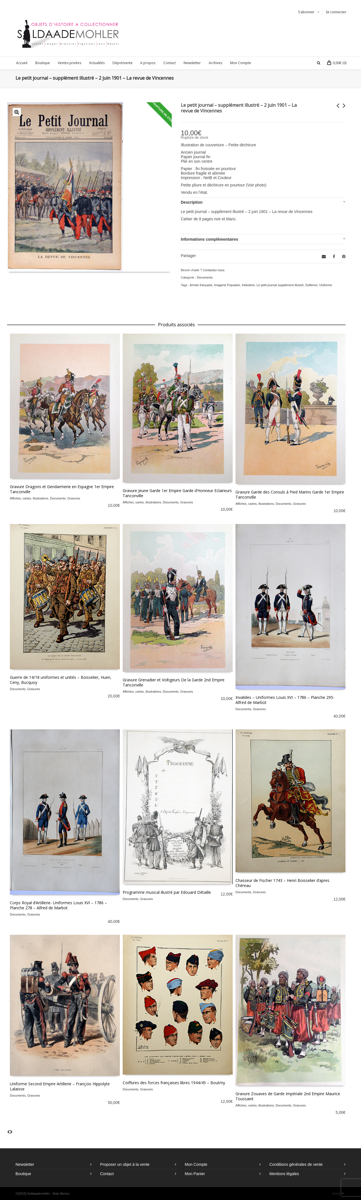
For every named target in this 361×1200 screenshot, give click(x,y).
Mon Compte (196, 1164)
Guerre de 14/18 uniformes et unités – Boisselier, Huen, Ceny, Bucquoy (60, 680)
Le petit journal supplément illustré (279, 285)
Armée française (201, 285)
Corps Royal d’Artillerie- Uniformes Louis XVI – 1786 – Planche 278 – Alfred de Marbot (58, 905)
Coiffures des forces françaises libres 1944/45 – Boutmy (174, 1082)
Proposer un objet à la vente (124, 1164)
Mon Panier (195, 1173)
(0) (336, 62)
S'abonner (306, 12)
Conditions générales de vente (296, 1164)
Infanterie (248, 285)
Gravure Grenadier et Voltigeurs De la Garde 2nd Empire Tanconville (173, 682)
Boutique (23, 1173)
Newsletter (25, 1164)
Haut (338, 1193)
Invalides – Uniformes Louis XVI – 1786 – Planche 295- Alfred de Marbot (284, 700)
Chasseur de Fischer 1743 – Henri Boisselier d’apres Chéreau (282, 883)
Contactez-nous (213, 270)
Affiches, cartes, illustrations (29, 498)
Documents (205, 277)
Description (191, 202)
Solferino (311, 285)
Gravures (73, 498)
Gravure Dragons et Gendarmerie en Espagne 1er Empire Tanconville (62, 489)
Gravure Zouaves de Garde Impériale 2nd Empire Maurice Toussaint (287, 1096)
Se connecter (336, 12)
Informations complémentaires (209, 239)
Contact (107, 1173)
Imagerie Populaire (227, 285)
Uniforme (325, 285)
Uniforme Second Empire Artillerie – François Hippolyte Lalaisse (60, 1086)
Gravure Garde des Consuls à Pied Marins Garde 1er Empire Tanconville (289, 494)
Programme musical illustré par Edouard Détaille (167, 892)
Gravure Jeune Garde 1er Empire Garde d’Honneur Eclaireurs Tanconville (177, 493)
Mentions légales (284, 1173)
